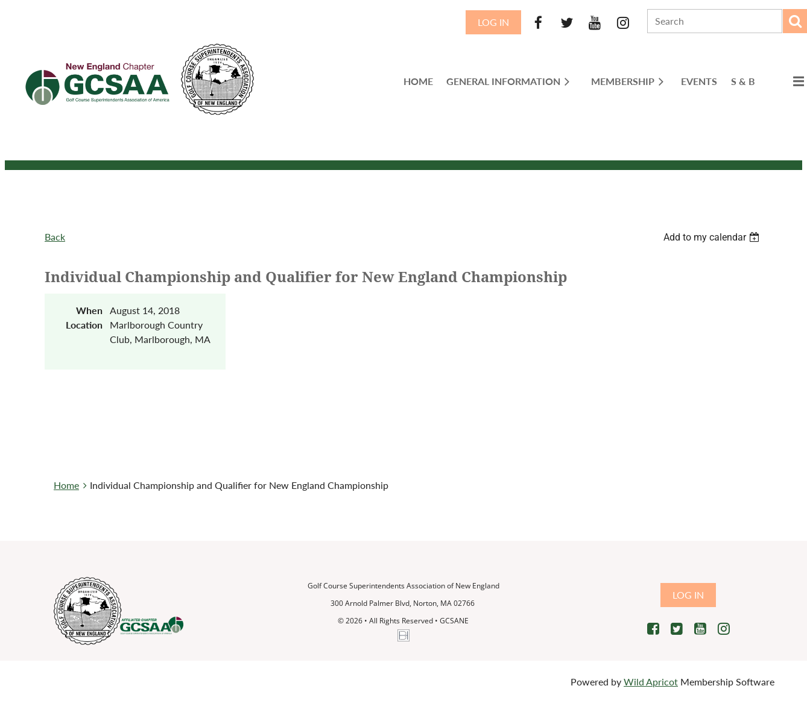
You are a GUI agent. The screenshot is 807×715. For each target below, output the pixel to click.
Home (66, 485)
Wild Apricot (651, 681)
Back (55, 236)
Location (84, 324)
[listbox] (712, 237)
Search (795, 21)
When (89, 310)
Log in (493, 22)
